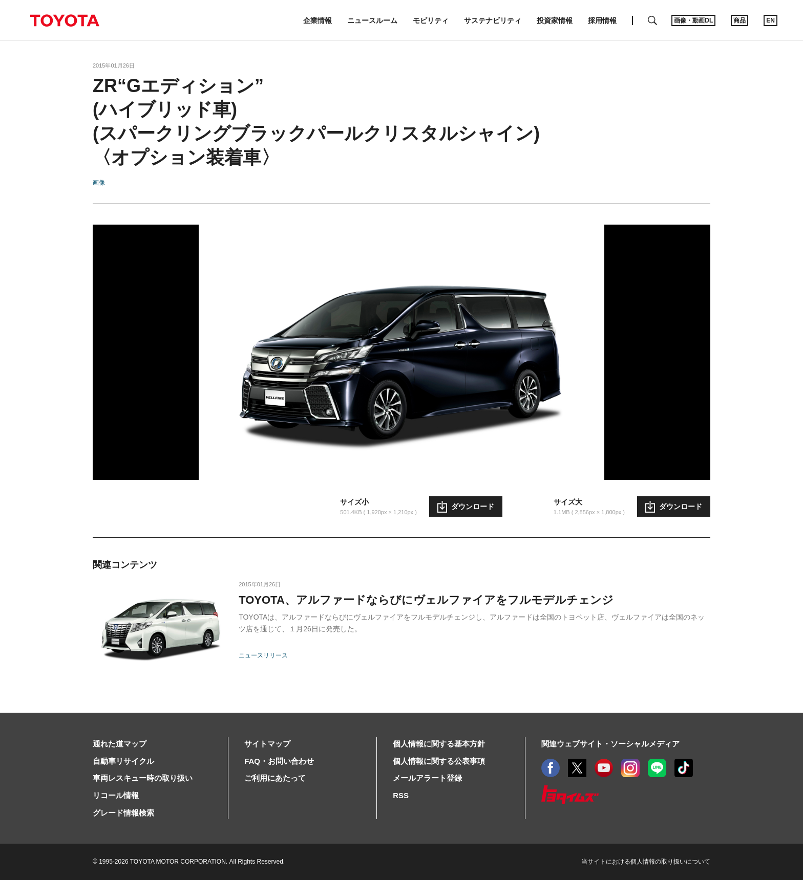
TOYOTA (64, 20)
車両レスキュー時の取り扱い (143, 778)
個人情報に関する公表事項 (439, 761)
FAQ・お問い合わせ (279, 761)
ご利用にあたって (275, 778)
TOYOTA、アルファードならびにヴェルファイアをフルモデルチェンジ (426, 599)
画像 (99, 182)
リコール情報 (116, 795)
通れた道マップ (119, 743)
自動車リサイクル (123, 761)
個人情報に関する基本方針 (439, 743)
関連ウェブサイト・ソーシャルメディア (610, 743)
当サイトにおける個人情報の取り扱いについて (645, 861)
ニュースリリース (263, 655)
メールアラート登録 (427, 778)
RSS (401, 795)
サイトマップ (267, 743)
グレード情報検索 (123, 812)
